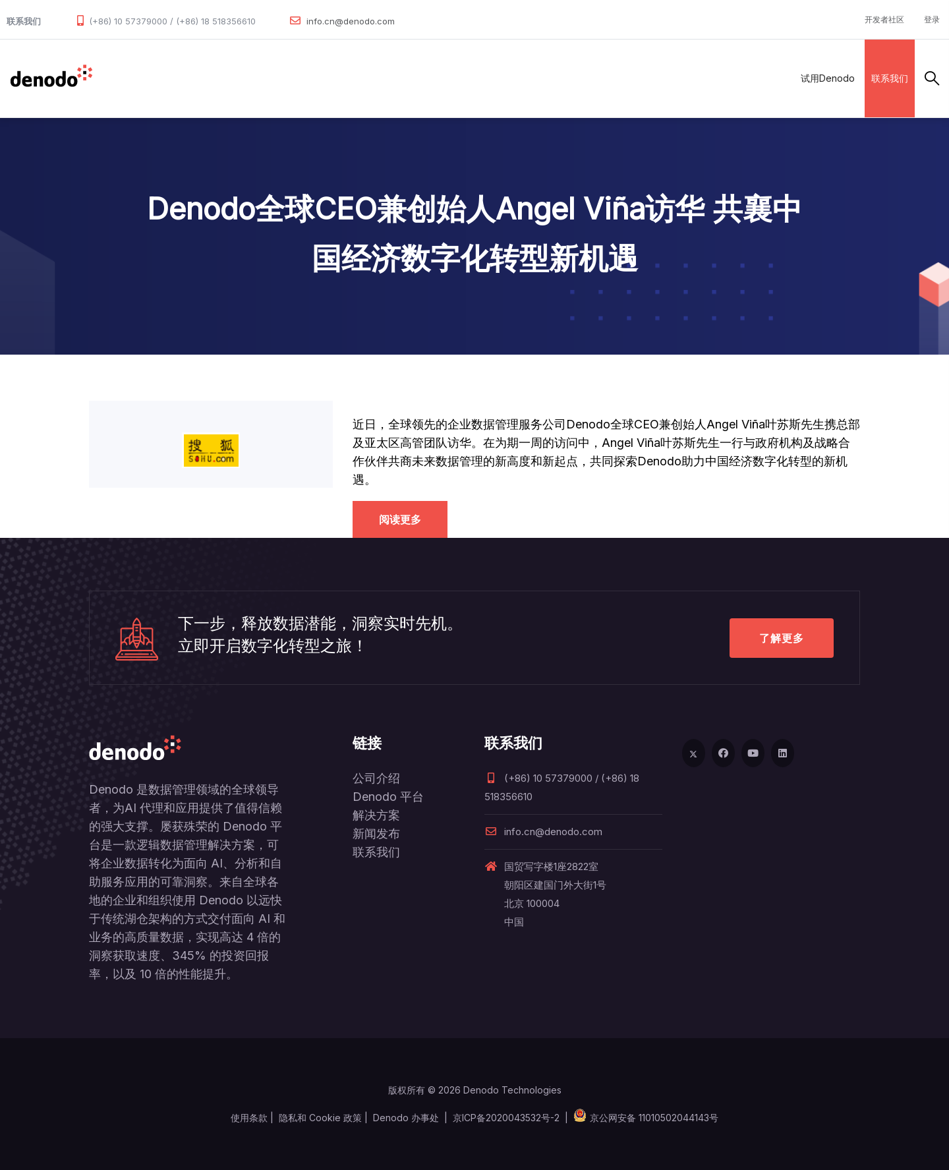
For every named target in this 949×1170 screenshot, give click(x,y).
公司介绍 (376, 778)
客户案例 (362, 78)
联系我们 (889, 78)
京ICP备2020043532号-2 (506, 1117)
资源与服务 (424, 78)
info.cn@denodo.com (350, 21)
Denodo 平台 (388, 797)
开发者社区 (884, 19)
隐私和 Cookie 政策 (320, 1117)
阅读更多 (400, 519)
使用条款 (249, 1117)
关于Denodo (496, 78)
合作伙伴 (304, 78)
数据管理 (122, 78)
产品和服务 (184, 78)
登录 (932, 19)
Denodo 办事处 (406, 1117)
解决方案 (246, 78)
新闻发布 (376, 833)
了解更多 (781, 638)
